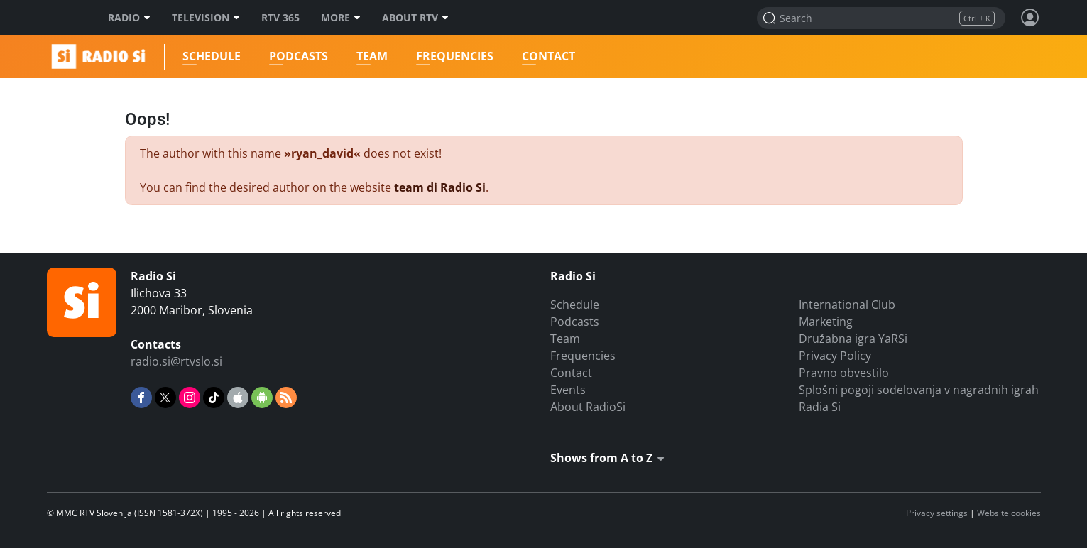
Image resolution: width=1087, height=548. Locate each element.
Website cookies (1009, 513)
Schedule (211, 56)
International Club (847, 304)
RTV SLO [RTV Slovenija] (65, 17)
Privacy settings (937, 513)
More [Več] (341, 18)
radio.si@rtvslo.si (176, 361)
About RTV (415, 18)
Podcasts (297, 56)
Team (371, 56)
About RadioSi (588, 407)
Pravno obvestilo (844, 372)
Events (568, 390)
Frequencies (454, 56)
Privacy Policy (835, 355)
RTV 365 (280, 18)
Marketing (826, 321)
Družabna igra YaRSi (853, 338)
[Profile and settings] (1030, 17)
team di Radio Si (440, 187)
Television (206, 18)
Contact (547, 56)
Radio (129, 18)
